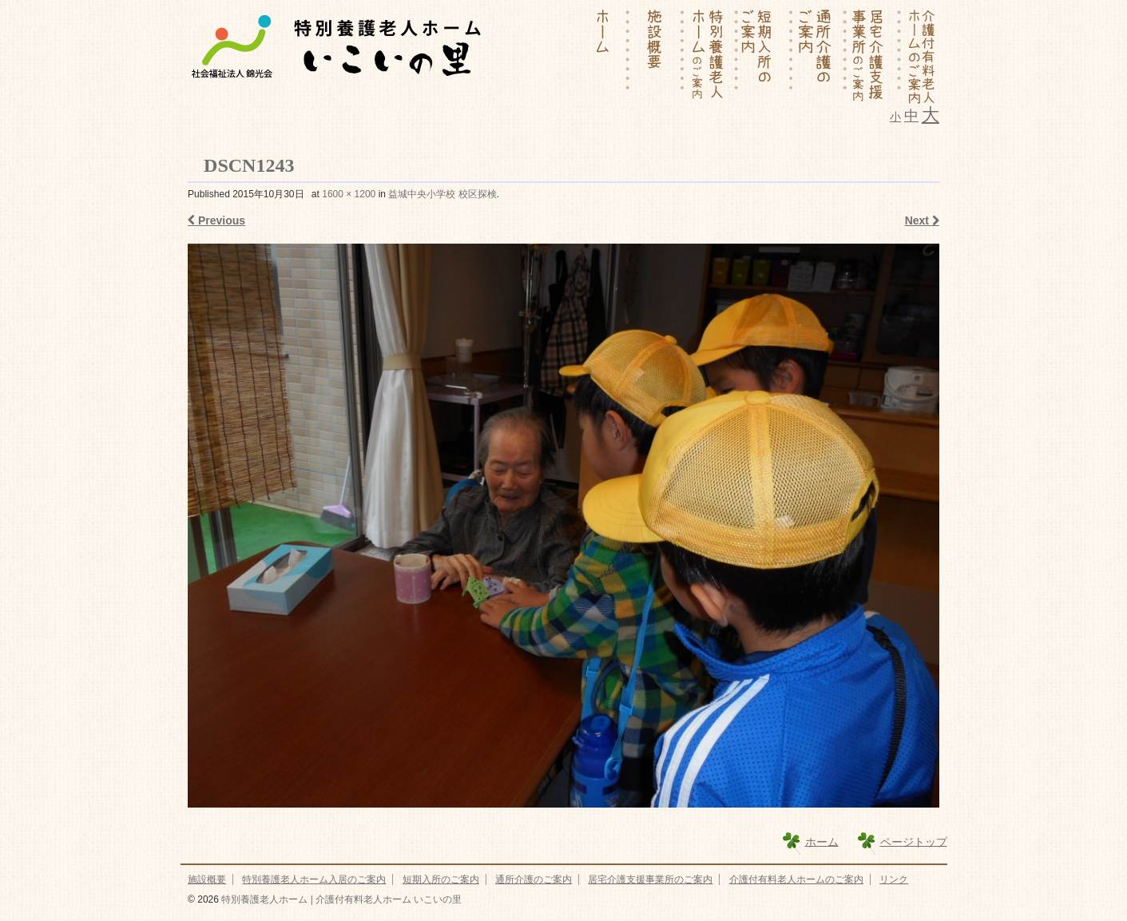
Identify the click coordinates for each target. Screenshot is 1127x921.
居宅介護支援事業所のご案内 (650, 879)
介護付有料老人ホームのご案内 (796, 879)
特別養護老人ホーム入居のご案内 (314, 879)
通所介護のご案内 (533, 879)
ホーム (822, 841)
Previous (216, 220)
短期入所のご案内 (441, 879)
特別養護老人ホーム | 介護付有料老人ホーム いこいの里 (340, 899)
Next (922, 220)
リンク (893, 879)
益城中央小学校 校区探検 (442, 194)
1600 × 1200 (348, 194)
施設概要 (207, 879)
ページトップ (913, 841)
